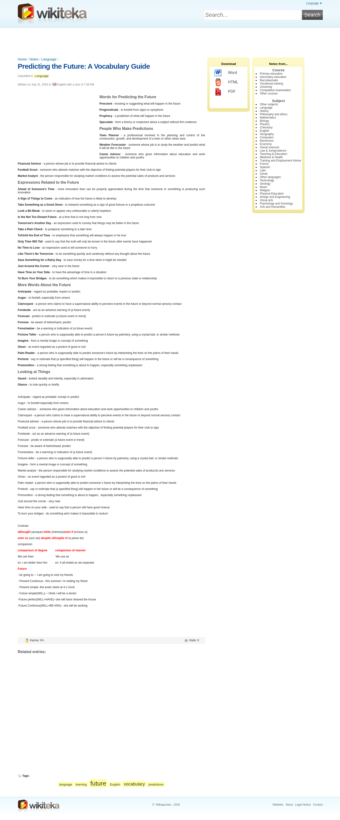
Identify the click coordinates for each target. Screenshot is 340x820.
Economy (266, 144)
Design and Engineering (275, 197)
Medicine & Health (271, 157)
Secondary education (273, 77)
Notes (34, 59)
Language (48, 59)
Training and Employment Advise (280, 160)
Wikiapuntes (163, 804)
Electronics (267, 140)
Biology (264, 121)
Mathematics (268, 117)
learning (81, 784)
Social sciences (269, 147)
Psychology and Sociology (276, 203)
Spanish (265, 167)
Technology (267, 180)
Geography (267, 134)
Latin (263, 170)
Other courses (268, 93)
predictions (156, 784)
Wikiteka (277, 804)
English (115, 784)
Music (263, 187)
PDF (224, 92)
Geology (265, 183)
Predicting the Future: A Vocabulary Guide (84, 66)
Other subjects (269, 104)
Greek (264, 173)
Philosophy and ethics (273, 114)
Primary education (271, 73)
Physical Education (272, 193)
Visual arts (266, 200)
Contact (318, 804)
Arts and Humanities (272, 206)
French (264, 164)
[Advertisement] (170, 41)
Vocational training (271, 83)
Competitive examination (275, 90)
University (266, 87)
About (289, 804)
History (264, 111)
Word (225, 73)
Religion (265, 190)
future (98, 783)
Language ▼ (314, 3)
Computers (267, 137)
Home (22, 59)
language (65, 784)
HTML (226, 82)
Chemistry (266, 127)
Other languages (270, 177)
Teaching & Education (273, 154)
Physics (264, 124)
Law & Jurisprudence (273, 150)
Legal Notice (303, 804)
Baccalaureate (269, 80)
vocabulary (134, 784)
